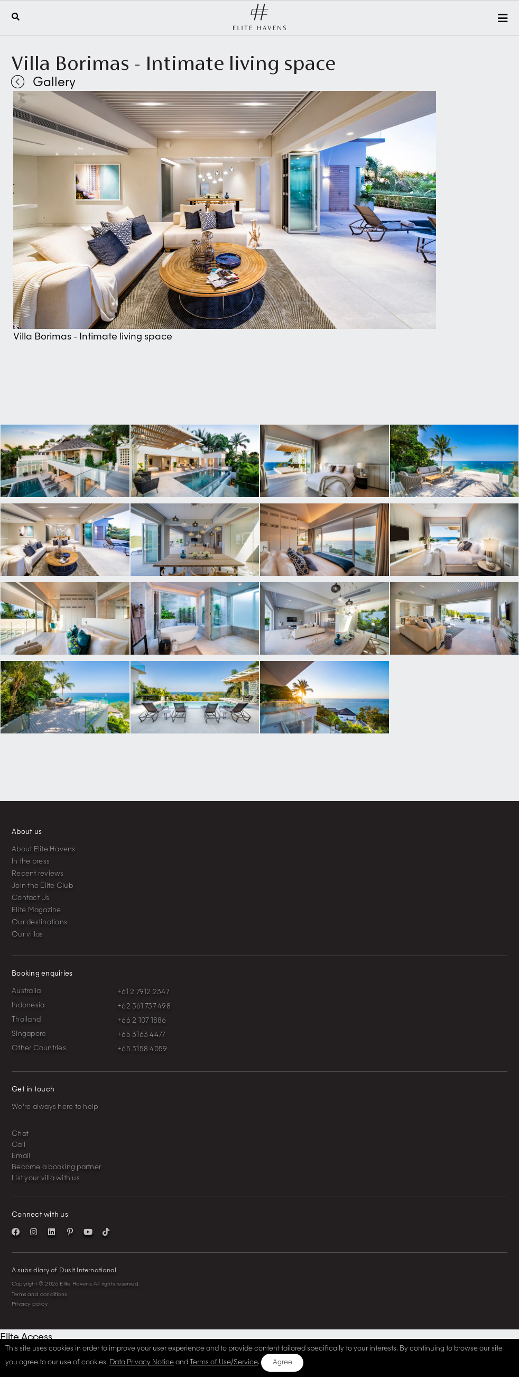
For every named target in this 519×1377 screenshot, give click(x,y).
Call (18, 1145)
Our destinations (39, 922)
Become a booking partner (56, 1167)
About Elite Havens (44, 849)
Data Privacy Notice (141, 1362)
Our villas (27, 934)
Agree (282, 1362)
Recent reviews (38, 873)
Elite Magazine (36, 910)
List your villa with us (46, 1178)
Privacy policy (30, 1304)
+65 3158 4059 (142, 1049)
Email (21, 1156)
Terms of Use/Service (224, 1362)
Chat (20, 1134)
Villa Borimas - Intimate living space (173, 63)
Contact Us (31, 898)
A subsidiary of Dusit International (64, 1271)
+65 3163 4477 (141, 1035)
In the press (31, 861)
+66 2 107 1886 (141, 1020)
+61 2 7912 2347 (143, 992)
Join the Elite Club (42, 886)
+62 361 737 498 (144, 1006)
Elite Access (26, 1337)
